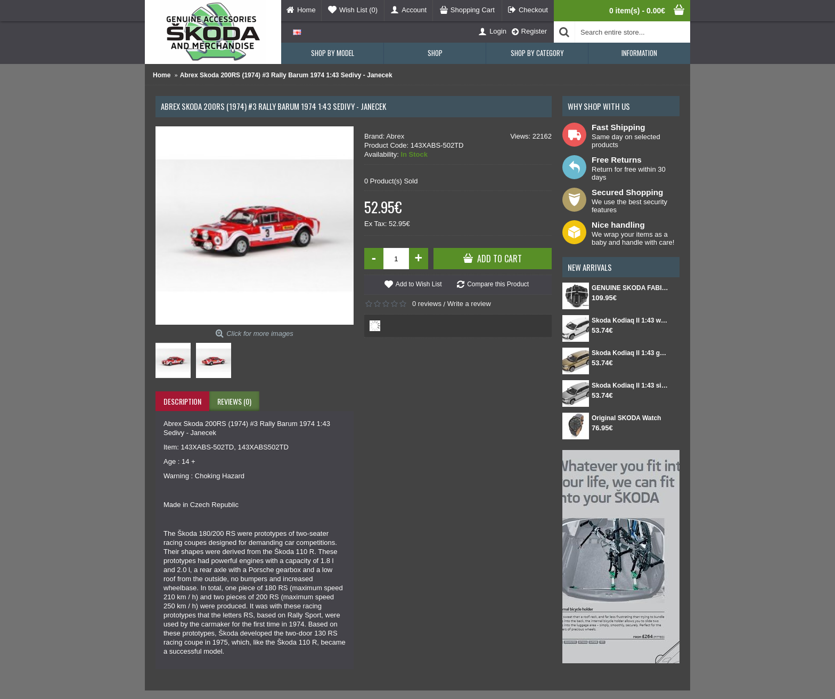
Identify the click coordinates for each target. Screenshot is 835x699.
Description (182, 401)
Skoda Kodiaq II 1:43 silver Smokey (630, 385)
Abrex (395, 136)
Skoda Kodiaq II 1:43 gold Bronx (630, 353)
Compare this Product (498, 284)
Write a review (469, 304)
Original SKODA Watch (626, 418)
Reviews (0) (234, 401)
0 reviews (426, 304)
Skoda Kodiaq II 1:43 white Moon (630, 320)
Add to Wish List (419, 284)
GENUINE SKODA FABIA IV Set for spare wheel (630, 288)
